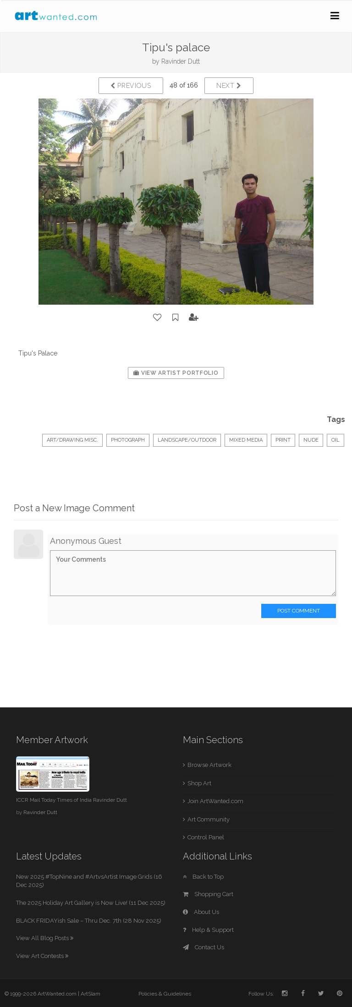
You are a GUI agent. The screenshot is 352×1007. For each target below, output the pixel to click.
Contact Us (203, 947)
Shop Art (199, 783)
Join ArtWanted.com (215, 801)
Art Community (208, 819)
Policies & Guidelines (164, 994)
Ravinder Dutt (180, 61)
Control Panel (205, 837)
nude (311, 440)
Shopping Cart (208, 894)
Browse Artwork (209, 764)
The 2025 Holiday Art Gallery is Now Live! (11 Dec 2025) (90, 902)
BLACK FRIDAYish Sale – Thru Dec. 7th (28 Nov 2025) (88, 920)
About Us (201, 911)
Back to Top (203, 876)
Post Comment (298, 610)
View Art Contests (42, 955)
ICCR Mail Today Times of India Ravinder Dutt (71, 800)
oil (335, 440)
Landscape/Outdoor (187, 440)
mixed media (246, 440)
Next (229, 85)
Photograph (128, 440)
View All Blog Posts (44, 938)
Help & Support (208, 929)
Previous (130, 85)
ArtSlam (90, 994)
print (283, 440)
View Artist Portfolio (175, 373)
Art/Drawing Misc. (72, 440)
